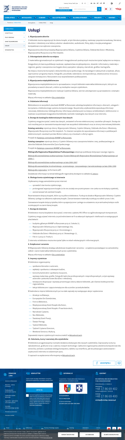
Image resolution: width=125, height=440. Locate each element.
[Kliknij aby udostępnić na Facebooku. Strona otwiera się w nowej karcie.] (104, 363)
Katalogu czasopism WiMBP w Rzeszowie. (54, 148)
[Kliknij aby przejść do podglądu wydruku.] (119, 363)
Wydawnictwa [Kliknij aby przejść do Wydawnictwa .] (9, 50)
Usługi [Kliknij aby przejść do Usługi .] (7, 45)
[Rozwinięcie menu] (12, 376)
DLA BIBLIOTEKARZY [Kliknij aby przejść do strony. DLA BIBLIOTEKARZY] (80, 18)
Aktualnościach (75, 335)
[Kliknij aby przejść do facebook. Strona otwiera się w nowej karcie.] (111, 9)
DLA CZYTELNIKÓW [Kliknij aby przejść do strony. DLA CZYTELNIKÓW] (59, 18)
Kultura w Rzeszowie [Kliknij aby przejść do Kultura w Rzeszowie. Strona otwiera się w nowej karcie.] (11, 381)
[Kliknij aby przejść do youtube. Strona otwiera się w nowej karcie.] (106, 9)
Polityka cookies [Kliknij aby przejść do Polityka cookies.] (9, 415)
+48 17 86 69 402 (106, 389)
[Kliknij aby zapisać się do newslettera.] (39, 390)
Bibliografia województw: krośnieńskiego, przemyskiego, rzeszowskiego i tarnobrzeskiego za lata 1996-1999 (72, 166)
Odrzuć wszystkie (67, 435)
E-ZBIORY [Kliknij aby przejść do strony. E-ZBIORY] (42, 18)
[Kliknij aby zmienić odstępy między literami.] (94, 3)
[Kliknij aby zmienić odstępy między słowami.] (100, 3)
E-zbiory (94, 174)
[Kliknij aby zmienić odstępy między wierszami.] (97, 3)
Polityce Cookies (47, 437)
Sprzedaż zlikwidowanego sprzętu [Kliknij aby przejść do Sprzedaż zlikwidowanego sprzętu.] (12, 407)
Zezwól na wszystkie (111, 435)
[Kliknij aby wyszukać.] (99, 9)
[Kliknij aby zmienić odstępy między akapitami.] (104, 3)
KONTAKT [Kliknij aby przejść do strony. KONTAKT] (112, 18)
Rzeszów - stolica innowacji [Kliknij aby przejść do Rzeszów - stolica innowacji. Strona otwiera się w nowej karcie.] (10, 385)
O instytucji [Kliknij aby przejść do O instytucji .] (9, 33)
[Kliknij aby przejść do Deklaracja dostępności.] (31, 428)
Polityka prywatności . (36, 405)
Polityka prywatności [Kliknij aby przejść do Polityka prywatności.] (11, 412)
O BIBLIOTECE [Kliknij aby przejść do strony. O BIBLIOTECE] (10, 18)
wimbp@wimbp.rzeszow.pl (105, 400)
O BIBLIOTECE (17, 22)
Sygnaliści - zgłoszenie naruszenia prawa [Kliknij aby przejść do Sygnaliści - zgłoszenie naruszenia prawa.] (11, 401)
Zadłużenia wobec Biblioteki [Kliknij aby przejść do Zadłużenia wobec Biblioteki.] (10, 396)
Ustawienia (89, 435)
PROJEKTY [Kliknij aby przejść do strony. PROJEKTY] (98, 18)
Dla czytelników (58, 97)
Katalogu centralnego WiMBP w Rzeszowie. (54, 138)
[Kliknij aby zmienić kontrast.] (111, 3)
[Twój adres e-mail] (35, 385)
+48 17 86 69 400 (106, 396)
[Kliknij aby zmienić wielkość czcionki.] (91, 3)
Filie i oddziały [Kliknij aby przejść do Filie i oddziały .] (9, 37)
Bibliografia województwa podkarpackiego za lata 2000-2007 (52, 162)
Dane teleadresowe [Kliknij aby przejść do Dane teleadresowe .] (11, 41)
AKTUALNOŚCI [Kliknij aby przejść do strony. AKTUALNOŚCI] (27, 18)
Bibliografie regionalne (37, 170)
